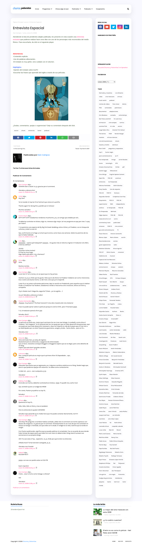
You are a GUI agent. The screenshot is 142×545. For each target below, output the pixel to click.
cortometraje (123, 115)
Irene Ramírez (115, 404)
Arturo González (104, 359)
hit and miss (118, 119)
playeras (101, 482)
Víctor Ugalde (117, 467)
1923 (111, 204)
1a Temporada (111, 208)
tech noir (117, 482)
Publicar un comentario (21, 488)
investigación (103, 341)
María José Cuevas (104, 433)
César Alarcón (113, 374)
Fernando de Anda (118, 393)
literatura (113, 341)
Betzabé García (118, 363)
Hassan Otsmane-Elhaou (115, 400)
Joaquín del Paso (104, 415)
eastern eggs (103, 170)
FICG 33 (101, 193)
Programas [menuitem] (46, 9)
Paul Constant (103, 337)
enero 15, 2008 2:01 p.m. (27, 212)
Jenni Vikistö (112, 411)
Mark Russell (103, 282)
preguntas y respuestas (116, 148)
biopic (122, 282)
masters (101, 137)
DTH (111, 278)
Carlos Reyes (23, 216)
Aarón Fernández (116, 348)
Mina (20, 260)
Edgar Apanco (103, 215)
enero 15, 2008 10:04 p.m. (27, 316)
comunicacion (103, 267)
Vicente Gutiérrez (104, 467)
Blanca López (103, 237)
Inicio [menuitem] (37, 9)
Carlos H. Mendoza (104, 367)
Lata (20, 241)
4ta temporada (103, 159)
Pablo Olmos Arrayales (116, 441)
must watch (102, 100)
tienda (101, 485)
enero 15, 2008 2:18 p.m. (27, 237)
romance (101, 226)
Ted (114, 463)
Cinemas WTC (119, 370)
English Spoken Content (117, 174)
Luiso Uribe (102, 430)
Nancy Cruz (114, 437)
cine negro (112, 474)
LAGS (124, 330)
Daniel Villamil (114, 296)
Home (113, 541)
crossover (121, 252)
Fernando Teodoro (115, 300)
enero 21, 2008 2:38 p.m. (27, 483)
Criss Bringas (103, 278)
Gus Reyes (102, 400)
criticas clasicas (112, 137)
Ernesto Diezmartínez (105, 167)
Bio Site (120, 541)
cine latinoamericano (105, 141)
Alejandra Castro (104, 311)
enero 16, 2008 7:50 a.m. (27, 359)
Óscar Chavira (103, 233)
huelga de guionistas (105, 478)
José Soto (102, 419)
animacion (102, 122)
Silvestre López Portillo (116, 459)
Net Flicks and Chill (105, 119)
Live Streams (119, 93)
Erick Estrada (115, 389)
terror (124, 482)
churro (23, 130)
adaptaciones (113, 111)
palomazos (118, 108)
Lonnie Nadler (103, 308)
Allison (21, 400)
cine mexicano (109, 96)
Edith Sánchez (117, 185)
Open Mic (102, 178)
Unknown (22, 354)
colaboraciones (115, 285)
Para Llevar (116, 104)
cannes (115, 241)
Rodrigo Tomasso (116, 456)
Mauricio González (118, 270)
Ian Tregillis (111, 304)
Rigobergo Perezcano (105, 452)
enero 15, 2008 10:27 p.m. (27, 334)
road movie (122, 341)
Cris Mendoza (103, 115)
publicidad (116, 222)
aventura (118, 178)
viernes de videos (104, 104)
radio (115, 245)
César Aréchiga (103, 378)
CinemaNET (114, 319)
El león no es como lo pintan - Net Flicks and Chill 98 (117, 531)
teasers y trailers (104, 145)
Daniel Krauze (103, 296)
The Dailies (102, 133)
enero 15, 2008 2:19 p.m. (27, 256)
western (120, 267)
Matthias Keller (103, 437)
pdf (123, 167)
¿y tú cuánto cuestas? (112, 520)
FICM (110, 133)
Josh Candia (103, 330)
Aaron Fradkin (113, 345)
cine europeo (113, 122)
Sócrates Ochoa (116, 263)
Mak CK (111, 430)
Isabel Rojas (102, 408)
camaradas (108, 108)
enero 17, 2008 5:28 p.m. (27, 448)
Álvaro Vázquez (103, 289)
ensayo (113, 267)
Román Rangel (119, 133)
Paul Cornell (113, 445)
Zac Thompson (116, 470)
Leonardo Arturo (104, 426)
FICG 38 (113, 215)
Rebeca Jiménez (104, 263)
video (100, 96)
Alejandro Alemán (104, 196)
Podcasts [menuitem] (87, 9)
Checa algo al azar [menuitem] (62, 9)
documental (102, 111)
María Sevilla (117, 433)
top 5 (100, 152)
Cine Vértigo (103, 174)
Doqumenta (102, 200)
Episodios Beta (103, 389)
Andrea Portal (115, 289)
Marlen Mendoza (115, 333)
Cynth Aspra (102, 374)
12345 (21, 196)
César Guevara (115, 378)
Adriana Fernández (104, 185)
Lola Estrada (103, 333)
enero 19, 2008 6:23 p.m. (27, 468)
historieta (121, 474)
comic (116, 219)
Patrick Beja (103, 445)
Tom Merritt (113, 282)
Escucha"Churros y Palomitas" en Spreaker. (113, 67)
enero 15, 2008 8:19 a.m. (27, 192)
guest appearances (105, 245)
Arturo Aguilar (117, 248)
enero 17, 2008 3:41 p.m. (27, 416)
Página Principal (18, 22)
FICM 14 (109, 193)
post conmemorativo (105, 156)
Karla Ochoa (118, 422)
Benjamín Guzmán (104, 363)
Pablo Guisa (102, 441)
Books (122, 311)
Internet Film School (118, 130)
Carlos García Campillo (106, 315)
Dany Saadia (103, 189)
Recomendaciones (104, 241)
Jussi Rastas (103, 422)
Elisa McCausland (116, 385)
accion (26, 22)
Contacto (128, 541)
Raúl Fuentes (114, 274)
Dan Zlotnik (102, 322)
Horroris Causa (103, 404)
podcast (46, 130)
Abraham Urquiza (104, 352)
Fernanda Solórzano (105, 326)
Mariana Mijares (104, 270)
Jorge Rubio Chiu (104, 130)
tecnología (109, 163)
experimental (103, 204)
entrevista (31, 130)
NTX (116, 163)
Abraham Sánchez (104, 248)
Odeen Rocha (103, 274)
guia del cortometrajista (106, 230)
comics (122, 122)
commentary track (104, 222)
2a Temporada (103, 211)
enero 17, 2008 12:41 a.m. (27, 396)
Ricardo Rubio (114, 308)
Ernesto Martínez (104, 393)
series (124, 285)
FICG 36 (120, 208)
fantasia (116, 193)
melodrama (118, 478)
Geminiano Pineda (104, 396)
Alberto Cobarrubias (119, 352)
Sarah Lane (122, 337)
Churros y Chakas (116, 293)
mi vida (112, 126)
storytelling (102, 345)
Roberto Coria (119, 452)
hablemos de (103, 256)
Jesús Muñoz (123, 411)
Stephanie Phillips (104, 463)
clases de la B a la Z (105, 219)
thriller (117, 167)
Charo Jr (118, 315)
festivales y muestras (105, 93)
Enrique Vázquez (121, 278)
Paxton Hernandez (25, 301)
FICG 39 (120, 215)
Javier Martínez (114, 408)
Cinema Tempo (103, 319)
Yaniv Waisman (104, 470)
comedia (113, 115)
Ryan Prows (102, 459)
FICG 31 (111, 200)
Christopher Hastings (105, 370)
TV (118, 230)
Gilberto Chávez (118, 396)
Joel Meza (117, 326)
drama (124, 104)
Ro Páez (113, 337)
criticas (119, 96)
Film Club (102, 304)
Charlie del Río (103, 293)
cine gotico (102, 474)
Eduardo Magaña (117, 382)
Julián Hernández (115, 330)
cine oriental (119, 226)
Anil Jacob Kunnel (116, 356)
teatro (109, 482)
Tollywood (121, 463)
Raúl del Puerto (114, 448)
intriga (113, 159)
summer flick (103, 126)
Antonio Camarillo (116, 233)
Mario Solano (114, 237)
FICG (100, 108)
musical (112, 256)
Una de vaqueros (115, 189)
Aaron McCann (103, 348)
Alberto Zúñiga (103, 356)
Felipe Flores (103, 300)
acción (123, 237)
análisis (101, 208)
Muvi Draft (102, 148)
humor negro (109, 152)
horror (39, 130)
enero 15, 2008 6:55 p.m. (27, 297)
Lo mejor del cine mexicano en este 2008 (115, 511)
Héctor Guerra (111, 252)
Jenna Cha (102, 411)
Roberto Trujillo (103, 456)
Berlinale (113, 211)
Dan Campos (17, 33)
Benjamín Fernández (118, 359)
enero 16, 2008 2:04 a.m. (27, 349)
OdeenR (21, 453)
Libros (120, 304)
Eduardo (22, 338)
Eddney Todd (23, 381)
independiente (120, 204)
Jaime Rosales (123, 159)
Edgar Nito (112, 322)
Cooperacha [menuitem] (100, 9)
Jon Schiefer (116, 415)
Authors (114, 311)
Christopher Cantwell (119, 367)
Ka (110, 422)
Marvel (119, 430)
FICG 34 (119, 200)
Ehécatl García (103, 385)
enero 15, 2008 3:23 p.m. (27, 268)
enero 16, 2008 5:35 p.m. (27, 377)
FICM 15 (109, 226)
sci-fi (116, 156)
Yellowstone (113, 170)
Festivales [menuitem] (75, 9)
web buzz (115, 145)
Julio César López (113, 419)
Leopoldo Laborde (117, 426)
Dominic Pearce (104, 382)
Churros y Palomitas (29, 541)
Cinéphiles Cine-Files (119, 196)
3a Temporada (112, 182)
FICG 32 (110, 178)
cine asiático (103, 285)
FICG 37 (101, 252)
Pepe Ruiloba (103, 448)
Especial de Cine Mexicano (107, 259)
